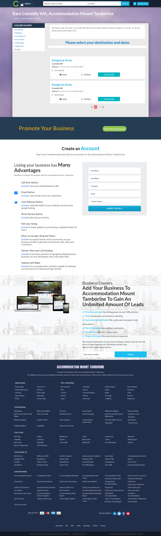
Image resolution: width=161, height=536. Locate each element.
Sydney (39, 436)
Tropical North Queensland (87, 421)
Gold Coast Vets (20, 505)
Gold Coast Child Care (136, 484)
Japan (63, 399)
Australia (86, 387)
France (85, 390)
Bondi (130, 459)
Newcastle (86, 439)
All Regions (18, 411)
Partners (18, 393)
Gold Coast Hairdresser (91, 487)
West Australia (42, 414)
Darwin (62, 439)
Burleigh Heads (42, 465)
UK (66, 526)
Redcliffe (40, 442)
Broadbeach (41, 459)
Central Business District (137, 456)
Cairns (107, 439)
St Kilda (17, 462)
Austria (130, 396)
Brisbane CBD (87, 459)
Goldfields (40, 426)
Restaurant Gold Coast (22, 493)
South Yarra (64, 465)
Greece (63, 396)
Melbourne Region (112, 411)
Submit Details (114, 208)
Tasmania (131, 417)
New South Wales (43, 411)
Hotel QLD (109, 487)
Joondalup (18, 29)
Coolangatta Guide (44, 476)
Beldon (17, 49)
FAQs (17, 399)
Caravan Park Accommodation (111, 482)
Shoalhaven (132, 420)
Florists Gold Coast (67, 487)
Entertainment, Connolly (30, 18)
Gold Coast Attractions (68, 481)
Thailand (108, 399)
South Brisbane (88, 462)
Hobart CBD (109, 459)
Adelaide (17, 439)
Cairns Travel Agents (113, 499)
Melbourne (64, 436)
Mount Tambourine (21, 445)
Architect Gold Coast (113, 479)
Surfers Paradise (66, 456)
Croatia (63, 393)
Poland (85, 396)
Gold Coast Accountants (137, 476)
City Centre (132, 462)
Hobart (130, 442)
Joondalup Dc (20, 36)
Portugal (108, 396)
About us (40, 390)
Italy (62, 390)
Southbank (109, 456)
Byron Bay (18, 442)
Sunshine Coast (133, 414)
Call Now (86, 74)
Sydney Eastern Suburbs (91, 456)
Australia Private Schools (46, 487)
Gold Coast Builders (89, 481)
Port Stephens (65, 420)
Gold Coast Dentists (21, 487)
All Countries (65, 387)
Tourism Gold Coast (44, 499)
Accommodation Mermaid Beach (91, 494)
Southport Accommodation (134, 494)
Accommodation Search (23, 476)
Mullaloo (18, 33)
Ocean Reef (19, 39)
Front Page (41, 393)
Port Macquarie (110, 442)
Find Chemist (64, 490)
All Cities (17, 436)
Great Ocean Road (66, 426)
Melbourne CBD (43, 456)
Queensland (86, 411)
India (129, 393)
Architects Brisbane (135, 479)
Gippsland (108, 423)
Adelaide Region (20, 426)
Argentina (131, 399)
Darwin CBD (64, 459)
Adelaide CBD (19, 459)
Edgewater (19, 46)
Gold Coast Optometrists (114, 490)
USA (72, 526)
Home (16, 18)
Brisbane (131, 436)
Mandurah (86, 442)
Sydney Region (133, 411)
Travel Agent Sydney (67, 499)
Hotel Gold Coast (134, 487)
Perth (84, 436)
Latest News (20, 396)
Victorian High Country (113, 420)
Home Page (19, 387)
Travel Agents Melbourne (137, 499)
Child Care (131, 481)
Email (63, 74)
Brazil (107, 393)
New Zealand (132, 387)
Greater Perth (42, 420)
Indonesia (86, 399)
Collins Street (42, 462)
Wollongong (132, 439)
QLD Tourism (19, 499)
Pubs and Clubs (133, 490)
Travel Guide (132, 502)
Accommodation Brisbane (69, 476)
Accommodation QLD (113, 476)
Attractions (18, 481)
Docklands (18, 465)
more (101, 107)
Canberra (40, 439)
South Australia (88, 414)
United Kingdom (89, 393)
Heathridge (19, 43)
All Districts (18, 456)
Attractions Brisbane (44, 481)
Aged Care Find (42, 490)
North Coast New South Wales (23, 415)
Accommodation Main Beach (67, 494)
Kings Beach (64, 462)
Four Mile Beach (88, 465)
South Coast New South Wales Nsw (114, 415)
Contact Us (41, 387)
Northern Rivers (65, 414)
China (95, 526)
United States (110, 387)
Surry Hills (108, 465)
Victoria (62, 411)
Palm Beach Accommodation (111, 494)
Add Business (143, 4)
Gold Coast (109, 436)
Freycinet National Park (136, 465)
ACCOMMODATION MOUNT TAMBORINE (80, 366)
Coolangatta (109, 462)
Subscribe (40, 396)
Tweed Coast (133, 423)
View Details (109, 74)
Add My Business (114, 128)
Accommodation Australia (91, 490)
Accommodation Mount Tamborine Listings (126, 534)
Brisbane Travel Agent (113, 502)
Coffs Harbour (42, 445)
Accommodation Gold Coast (90, 477)
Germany (130, 390)
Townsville (63, 442)
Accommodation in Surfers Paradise (44, 494)
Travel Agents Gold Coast (89, 500)
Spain (107, 390)
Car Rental (18, 490)
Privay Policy (41, 399)
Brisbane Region (20, 420)
